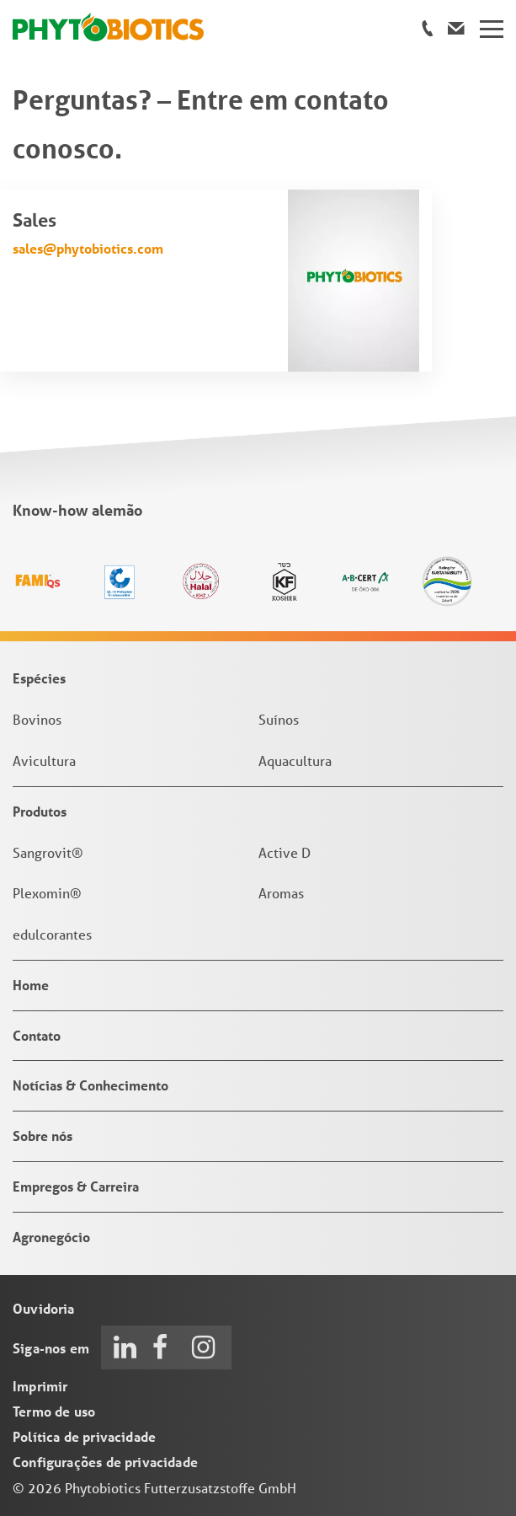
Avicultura (44, 760)
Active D (284, 852)
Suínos (278, 719)
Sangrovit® (48, 852)
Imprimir (40, 1386)
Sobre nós (42, 1135)
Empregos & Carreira (76, 1186)
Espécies (39, 678)
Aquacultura (295, 760)
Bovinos (37, 719)
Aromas (281, 893)
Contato (37, 1035)
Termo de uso (54, 1411)
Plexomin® (47, 893)
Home (31, 985)
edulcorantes (52, 934)
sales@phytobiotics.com (88, 248)
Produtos (39, 811)
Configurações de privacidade (105, 1461)
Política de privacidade (84, 1436)
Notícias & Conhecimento (90, 1085)
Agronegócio (51, 1236)
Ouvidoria (44, 1308)
